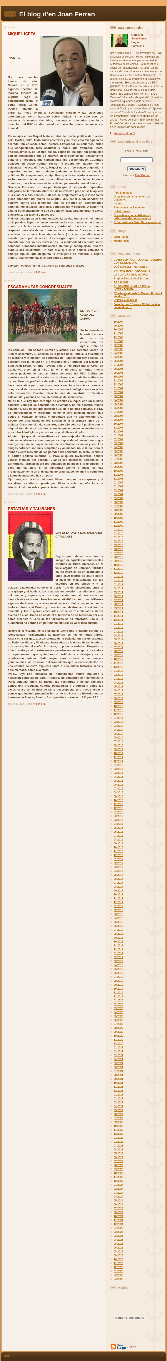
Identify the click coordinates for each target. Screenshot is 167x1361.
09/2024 (118, 1212)
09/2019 (118, 984)
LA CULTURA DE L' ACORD (131, 274)
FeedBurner (142, 175)
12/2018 (118, 949)
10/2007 (118, 423)
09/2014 (118, 749)
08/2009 (118, 510)
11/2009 (118, 521)
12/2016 (118, 855)
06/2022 (118, 1114)
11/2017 (118, 898)
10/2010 (118, 565)
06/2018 (118, 925)
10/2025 (118, 1259)
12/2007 (118, 431)
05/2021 (118, 1063)
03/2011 (118, 584)
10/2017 (118, 894)
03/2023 (118, 1145)
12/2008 (118, 478)
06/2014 (118, 737)
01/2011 (118, 576)
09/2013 (118, 702)
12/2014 (118, 761)
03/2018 (118, 914)
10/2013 (118, 706)
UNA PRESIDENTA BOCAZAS (132, 270)
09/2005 (118, 325)
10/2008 (118, 470)
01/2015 (118, 765)
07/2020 (118, 1024)
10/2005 (118, 329)
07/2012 (118, 647)
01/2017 (118, 859)
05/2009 (118, 498)
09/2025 (118, 1255)
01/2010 (118, 529)
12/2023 (118, 1180)
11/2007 (118, 427)
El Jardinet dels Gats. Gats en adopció (137, 222)
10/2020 (118, 1035)
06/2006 (118, 360)
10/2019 (118, 988)
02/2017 (118, 863)
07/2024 (118, 1208)
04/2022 (118, 1106)
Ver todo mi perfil (124, 133)
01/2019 (118, 953)
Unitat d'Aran (122, 211)
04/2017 (118, 871)
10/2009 (118, 517)
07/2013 (118, 694)
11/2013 (118, 710)
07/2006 (118, 364)
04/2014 (118, 729)
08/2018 (118, 933)
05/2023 (118, 1153)
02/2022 (118, 1098)
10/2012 (118, 659)
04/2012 (118, 635)
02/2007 (118, 392)
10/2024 (118, 1216)
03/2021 (118, 1055)
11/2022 (118, 1129)
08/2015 (118, 792)
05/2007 (118, 404)
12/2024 (118, 1224)
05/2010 (118, 545)
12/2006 (118, 384)
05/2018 (118, 922)
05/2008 (118, 451)
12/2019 (118, 996)
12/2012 (118, 667)
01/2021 (118, 1047)
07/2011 (118, 600)
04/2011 (118, 588)
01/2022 (118, 1094)
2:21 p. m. (40, 494)
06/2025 (118, 1247)
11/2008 (118, 474)
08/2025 (118, 1251)
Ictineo (118, 203)
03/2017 (118, 867)
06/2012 (118, 643)
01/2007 (118, 388)
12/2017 (118, 902)
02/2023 (118, 1141)
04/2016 (118, 823)
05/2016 (118, 827)
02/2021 (118, 1051)
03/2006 (118, 349)
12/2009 (118, 525)
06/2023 (118, 1157)
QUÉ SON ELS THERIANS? (130, 266)
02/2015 (118, 769)
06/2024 (118, 1204)
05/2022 (118, 1110)
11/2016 (118, 851)
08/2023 (118, 1165)
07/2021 (118, 1071)
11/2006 (118, 380)
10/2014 (118, 753)
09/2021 (118, 1078)
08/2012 (118, 651)
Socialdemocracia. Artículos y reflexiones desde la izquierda (132, 217)
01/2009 (118, 482)
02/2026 (118, 1275)
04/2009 (118, 494)
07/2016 (118, 835)
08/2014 (118, 745)
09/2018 (118, 937)
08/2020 (118, 1027)
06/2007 (118, 408)
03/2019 (118, 961)
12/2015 (118, 808)
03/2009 (118, 490)
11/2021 (118, 1086)
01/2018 (118, 906)
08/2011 (118, 604)
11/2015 (118, 804)
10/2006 (118, 376)
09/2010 (118, 561)
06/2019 (118, 973)
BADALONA (121, 282)
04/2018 (118, 918)
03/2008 (118, 443)
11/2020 (118, 1039)
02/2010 (118, 533)
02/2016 (118, 816)
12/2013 (118, 714)
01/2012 (118, 623)
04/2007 (118, 400)
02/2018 (118, 910)
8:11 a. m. (40, 272)
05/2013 (118, 686)
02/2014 (118, 721)
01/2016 (118, 812)
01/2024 (118, 1184)
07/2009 (118, 506)
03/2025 (118, 1235)
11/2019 (118, 992)
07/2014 (118, 741)
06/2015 (118, 784)
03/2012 (118, 631)
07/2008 (118, 459)
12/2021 (118, 1090)
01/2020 (118, 1000)
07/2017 (118, 882)
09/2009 (118, 513)
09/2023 (118, 1169)
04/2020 (118, 1012)
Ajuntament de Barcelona (129, 207)
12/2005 (118, 337)
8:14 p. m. (40, 704)
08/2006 (118, 368)
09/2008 (118, 466)
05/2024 (118, 1200)
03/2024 (118, 1192)
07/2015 (118, 788)
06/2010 (118, 549)
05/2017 (118, 874)
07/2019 (118, 976)
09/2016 (118, 843)
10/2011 (118, 612)
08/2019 (118, 980)
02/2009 (118, 486)
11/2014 (118, 757)
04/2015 (118, 776)
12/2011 (118, 619)
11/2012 (118, 663)
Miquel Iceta (121, 240)
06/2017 (118, 878)
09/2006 (118, 372)
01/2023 (118, 1137)
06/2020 (118, 1020)
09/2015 (118, 796)
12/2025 (118, 1267)
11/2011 (118, 616)
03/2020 (118, 1008)
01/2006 (118, 341)
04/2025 (118, 1239)
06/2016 (118, 831)
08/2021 (118, 1075)
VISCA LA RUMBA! (125, 300)
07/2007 (118, 411)
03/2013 (118, 678)
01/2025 (118, 1228)
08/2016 (118, 839)
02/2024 (118, 1188)
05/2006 (118, 357)
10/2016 (118, 847)
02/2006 (118, 345)
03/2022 (118, 1102)
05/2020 (118, 1016)
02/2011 (118, 580)
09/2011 (118, 608)
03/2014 (118, 725)
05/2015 (118, 780)
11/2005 (118, 333)
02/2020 (118, 1004)
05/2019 (118, 969)
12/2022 (118, 1133)
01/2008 (118, 435)
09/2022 (118, 1122)
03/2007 (118, 396)
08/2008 (118, 462)
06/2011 (118, 596)
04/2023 (118, 1149)
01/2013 (118, 670)
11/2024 (118, 1220)
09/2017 (118, 890)
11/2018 (118, 945)
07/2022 (118, 1118)
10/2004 (118, 321)
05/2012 (118, 639)
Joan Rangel (121, 236)
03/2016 (118, 820)
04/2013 (118, 682)
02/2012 (118, 627)
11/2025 (118, 1263)
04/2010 (118, 541)
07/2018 (118, 929)
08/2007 (118, 415)
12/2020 (118, 1043)
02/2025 (118, 1231)
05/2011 (118, 592)
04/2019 (118, 965)
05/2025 (118, 1243)
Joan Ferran (139, 38)
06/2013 (118, 690)
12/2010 (118, 572)
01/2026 (118, 1271)
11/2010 (118, 568)
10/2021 (118, 1082)
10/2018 (118, 941)
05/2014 (118, 733)
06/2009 (118, 502)
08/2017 (118, 886)
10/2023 (118, 1173)
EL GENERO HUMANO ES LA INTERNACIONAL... (132, 288)
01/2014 (118, 718)
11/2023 (118, 1177)
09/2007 (118, 419)
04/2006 (118, 353)
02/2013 (118, 674)
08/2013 (118, 698)
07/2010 (118, 553)
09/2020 (118, 1031)
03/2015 (118, 772)
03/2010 (118, 537)
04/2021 (118, 1059)
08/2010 (118, 557)
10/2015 (118, 800)
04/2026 (118, 1279)
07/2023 (118, 1161)
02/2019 (118, 957)
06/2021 (118, 1067)
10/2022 (118, 1126)
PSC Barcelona (123, 192)
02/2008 (118, 439)
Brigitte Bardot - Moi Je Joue (131, 278)
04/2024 (118, 1196)
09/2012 (118, 655)
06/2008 (118, 455)
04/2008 (118, 447)
